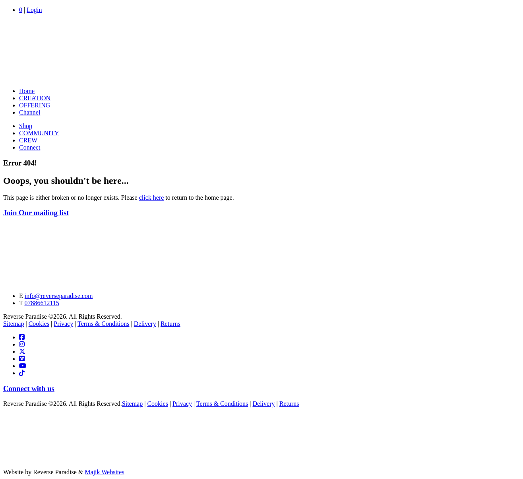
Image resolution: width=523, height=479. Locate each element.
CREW (28, 140)
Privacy (63, 323)
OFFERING (34, 105)
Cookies (39, 323)
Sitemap (13, 323)
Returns (170, 323)
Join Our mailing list (36, 212)
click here (151, 197)
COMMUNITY (39, 133)
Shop (25, 126)
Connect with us (28, 388)
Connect (29, 147)
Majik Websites (104, 472)
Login (34, 9)
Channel (29, 112)
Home (27, 91)
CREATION (34, 98)
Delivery (145, 323)
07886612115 (41, 303)
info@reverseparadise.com (59, 295)
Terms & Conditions (103, 323)
